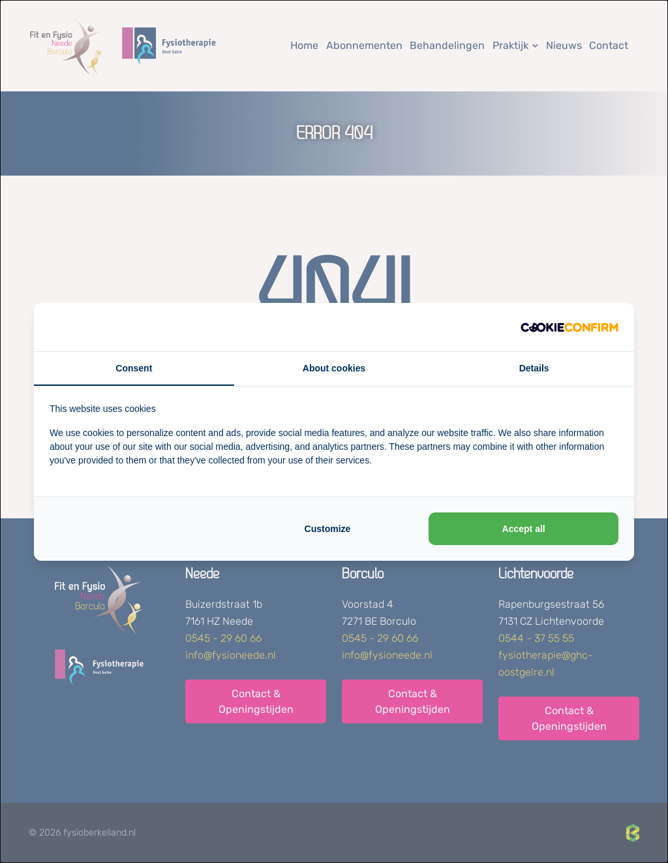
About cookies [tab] (334, 368)
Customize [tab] (328, 529)
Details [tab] (534, 368)
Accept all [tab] (523, 529)
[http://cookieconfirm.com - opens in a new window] (569, 327)
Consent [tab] (133, 368)
